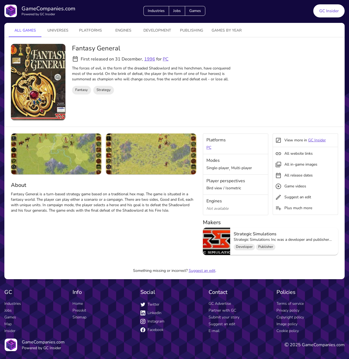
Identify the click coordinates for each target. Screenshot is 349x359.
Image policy (286, 324)
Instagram (152, 321)
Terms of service (290, 303)
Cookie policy (287, 330)
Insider (10, 330)
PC (166, 59)
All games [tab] (25, 30)
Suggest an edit (202, 270)
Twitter (150, 304)
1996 (149, 59)
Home (78, 303)
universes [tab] (57, 30)
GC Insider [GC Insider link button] (329, 11)
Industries (156, 10)
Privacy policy (287, 310)
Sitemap (79, 317)
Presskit (79, 310)
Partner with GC (222, 310)
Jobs (177, 10)
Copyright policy (290, 317)
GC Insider (317, 140)
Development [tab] (157, 30)
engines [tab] (123, 30)
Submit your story (224, 317)
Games (195, 10)
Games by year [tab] (227, 30)
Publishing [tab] (191, 30)
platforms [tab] (90, 30)
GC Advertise (220, 303)
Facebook (152, 329)
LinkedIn (150, 312)
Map (8, 324)
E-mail (214, 330)
